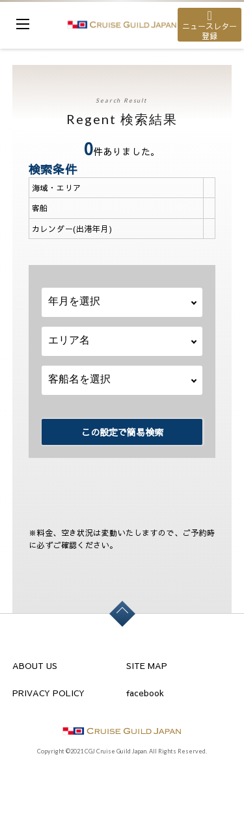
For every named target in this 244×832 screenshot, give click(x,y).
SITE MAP (146, 666)
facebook (145, 693)
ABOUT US (34, 666)
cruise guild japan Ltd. (122, 24)
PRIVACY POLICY (48, 693)
